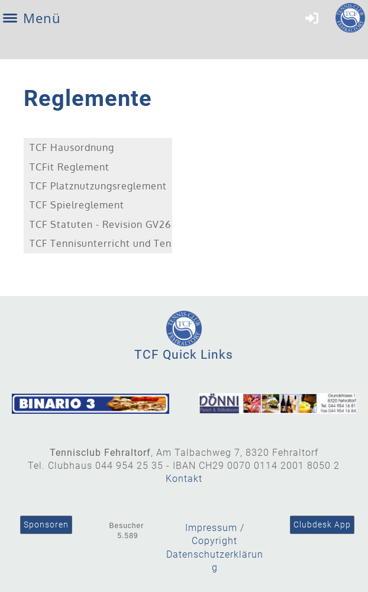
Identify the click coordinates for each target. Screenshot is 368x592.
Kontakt (184, 478)
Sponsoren (46, 524)
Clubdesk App (322, 524)
